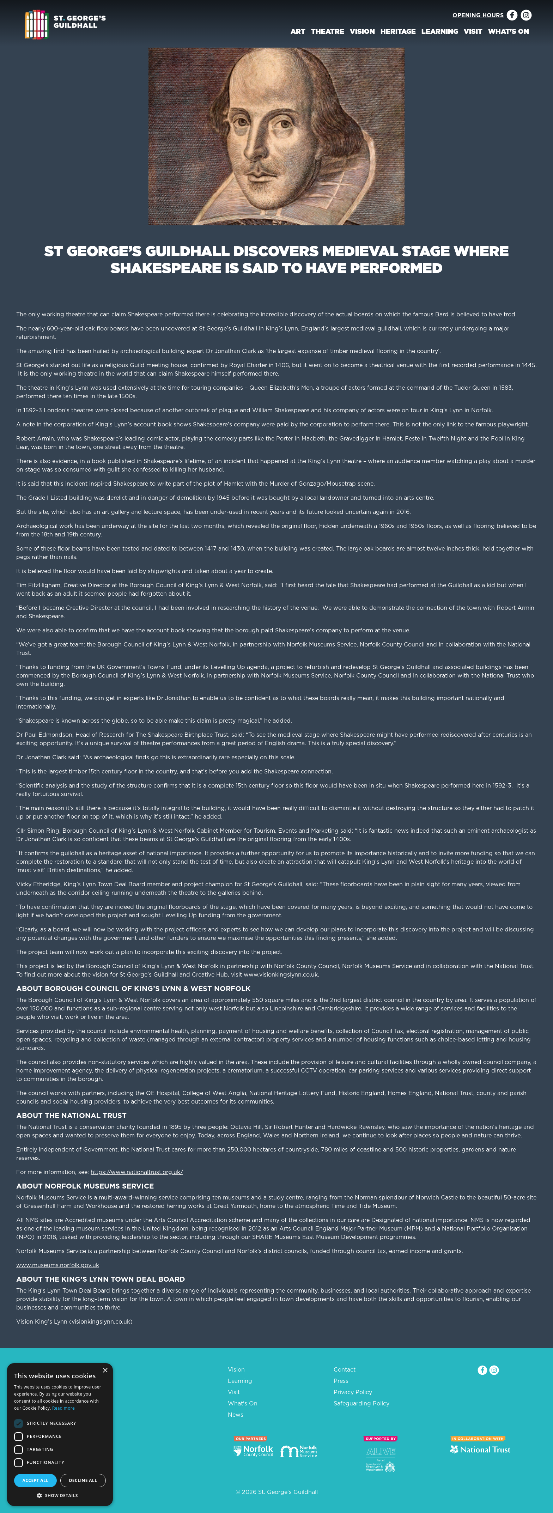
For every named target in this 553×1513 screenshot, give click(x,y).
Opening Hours (478, 15)
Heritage (398, 31)
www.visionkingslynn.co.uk (281, 974)
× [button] (105, 1370)
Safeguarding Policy (361, 1403)
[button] (60, 1495)
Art (298, 31)
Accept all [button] (36, 1480)
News (235, 1414)
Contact (345, 1369)
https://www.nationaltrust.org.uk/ (137, 1172)
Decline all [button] (83, 1480)
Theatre (327, 31)
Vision (362, 31)
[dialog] (60, 1434)
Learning (439, 31)
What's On (508, 31)
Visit (473, 31)
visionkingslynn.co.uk (101, 1321)
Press (341, 1381)
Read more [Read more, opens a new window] (63, 1408)
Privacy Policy (353, 1392)
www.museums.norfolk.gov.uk (57, 1265)
